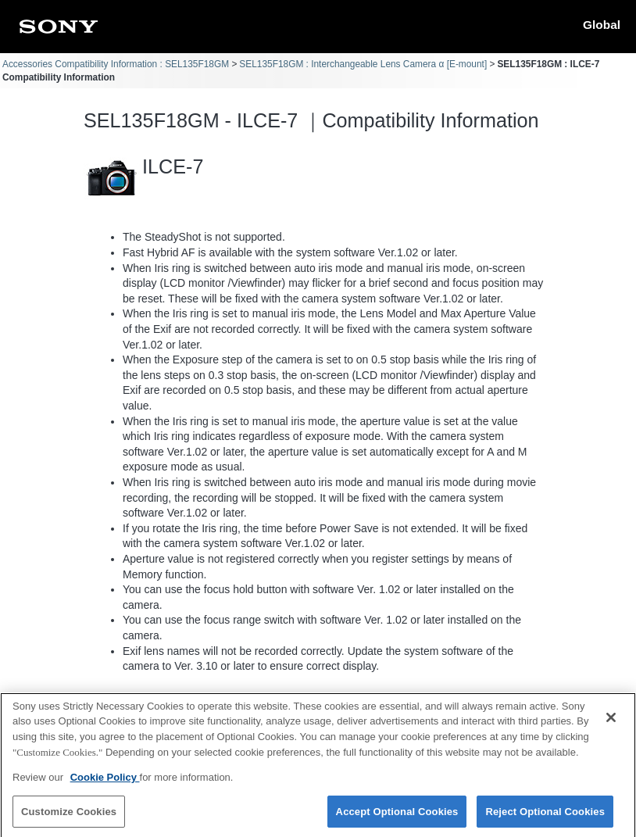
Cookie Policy (105, 784)
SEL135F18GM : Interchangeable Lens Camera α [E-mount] (363, 64)
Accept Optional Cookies (397, 818)
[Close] (611, 724)
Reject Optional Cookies (545, 818)
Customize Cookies (68, 818)
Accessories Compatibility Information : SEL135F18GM (115, 64)
